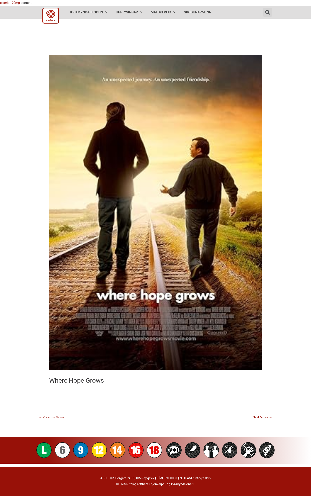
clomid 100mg (10, 3)
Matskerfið (163, 12)
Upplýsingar (129, 12)
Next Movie (262, 417)
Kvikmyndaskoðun (88, 12)
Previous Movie (51, 417)
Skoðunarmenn (197, 12)
